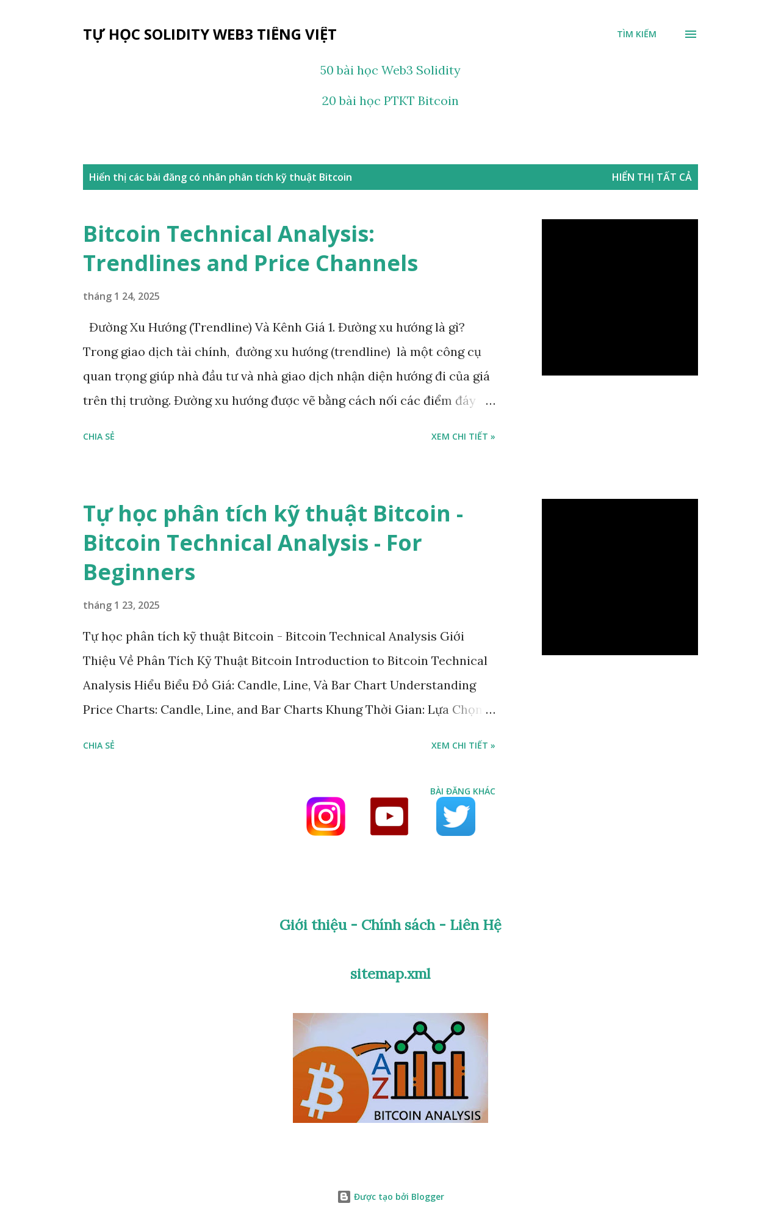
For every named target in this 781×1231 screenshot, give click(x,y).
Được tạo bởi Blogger (390, 1196)
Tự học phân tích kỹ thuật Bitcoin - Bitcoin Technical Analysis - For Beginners (273, 542)
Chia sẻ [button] (99, 436)
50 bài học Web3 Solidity (390, 70)
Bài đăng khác (462, 791)
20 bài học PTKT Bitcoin (390, 100)
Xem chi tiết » (463, 436)
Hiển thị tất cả (652, 177)
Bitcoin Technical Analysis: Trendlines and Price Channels (250, 248)
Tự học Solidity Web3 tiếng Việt (210, 34)
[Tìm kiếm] (637, 34)
